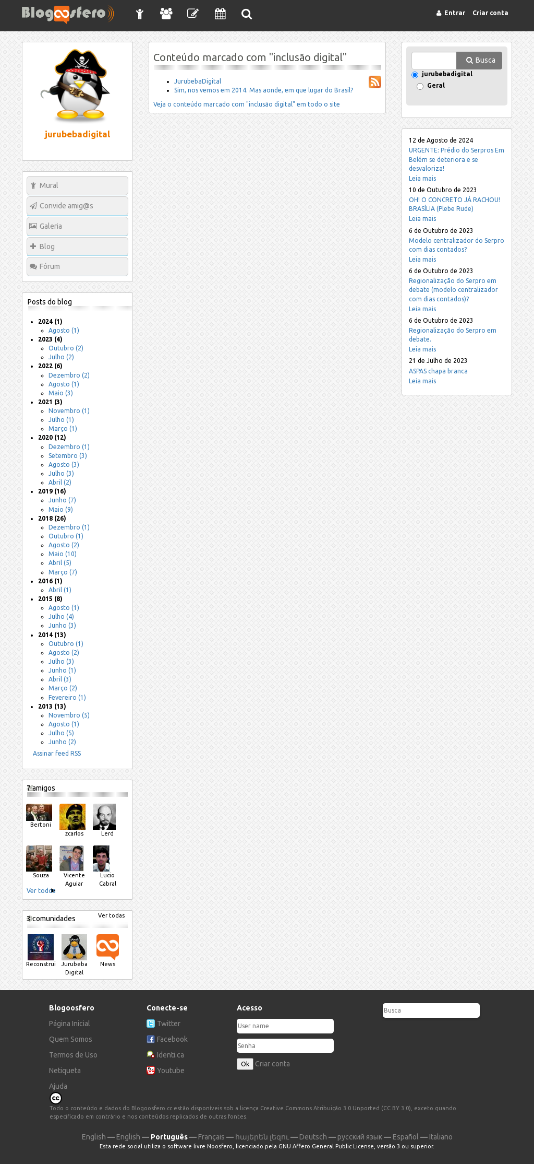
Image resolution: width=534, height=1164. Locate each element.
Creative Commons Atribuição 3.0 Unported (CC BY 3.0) (335, 1108)
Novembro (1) (69, 410)
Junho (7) (62, 500)
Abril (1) (59, 589)
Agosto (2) (63, 545)
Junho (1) (62, 670)
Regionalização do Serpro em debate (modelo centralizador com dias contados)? (453, 289)
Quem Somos (70, 1039)
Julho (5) (61, 733)
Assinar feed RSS (57, 753)
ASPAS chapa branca (438, 371)
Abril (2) (59, 482)
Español (406, 1137)
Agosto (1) (63, 330)
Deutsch (313, 1137)
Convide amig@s (66, 206)
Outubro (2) (65, 348)
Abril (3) (59, 679)
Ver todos (41, 890)
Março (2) (62, 688)
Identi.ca (170, 1055)
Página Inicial (69, 1023)
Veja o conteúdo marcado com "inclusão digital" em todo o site (246, 104)
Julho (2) (61, 357)
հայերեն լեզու (262, 1137)
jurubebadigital (447, 74)
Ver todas (111, 915)
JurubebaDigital (197, 81)
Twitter (168, 1023)
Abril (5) (59, 562)
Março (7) (62, 572)
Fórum (50, 266)
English (94, 1137)
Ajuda (58, 1086)
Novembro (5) (69, 715)
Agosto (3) (63, 464)
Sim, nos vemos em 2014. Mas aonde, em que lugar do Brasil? (263, 90)
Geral (436, 86)
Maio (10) (62, 553)
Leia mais (422, 178)
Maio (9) (60, 509)
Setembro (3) (67, 455)
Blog (47, 246)
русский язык (359, 1137)
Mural (49, 185)
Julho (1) (61, 419)
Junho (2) (62, 741)
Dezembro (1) (69, 446)
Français (211, 1137)
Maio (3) (60, 393)
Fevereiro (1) (67, 697)
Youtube (171, 1070)
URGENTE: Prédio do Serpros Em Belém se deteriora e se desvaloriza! (456, 159)
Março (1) (62, 428)
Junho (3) (62, 625)
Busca (485, 60)
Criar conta (272, 1064)
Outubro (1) (65, 536)
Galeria (51, 226)
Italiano (441, 1137)
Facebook (172, 1039)
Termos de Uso (73, 1055)
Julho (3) (61, 473)
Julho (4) (61, 616)
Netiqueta (65, 1070)
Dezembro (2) (69, 375)
